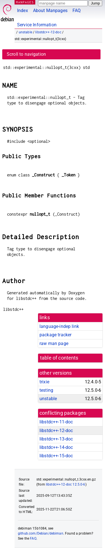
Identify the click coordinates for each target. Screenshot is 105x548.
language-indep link (59, 326)
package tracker (55, 334)
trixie (44, 381)
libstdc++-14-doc (56, 447)
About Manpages (50, 10)
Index (22, 10)
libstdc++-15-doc (56, 455)
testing (46, 390)
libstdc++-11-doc (56, 422)
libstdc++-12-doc (48, 32)
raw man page (53, 343)
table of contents (59, 358)
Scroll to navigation (26, 54)
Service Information (37, 24)
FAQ (77, 10)
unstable (25, 32)
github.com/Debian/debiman (40, 533)
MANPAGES (25, 2)
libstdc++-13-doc (56, 439)
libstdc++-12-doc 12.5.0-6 (65, 484)
